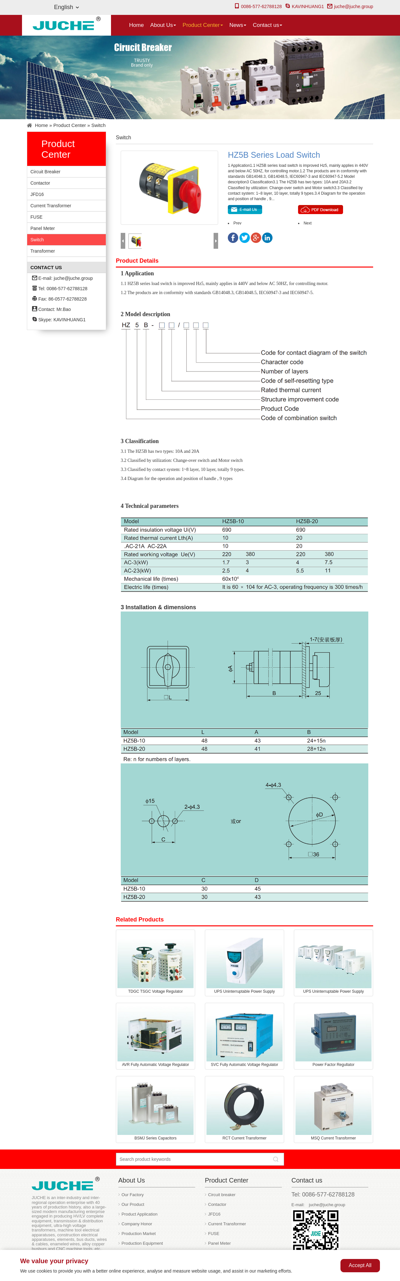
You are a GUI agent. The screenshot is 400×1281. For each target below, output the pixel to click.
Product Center (203, 25)
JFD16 (37, 194)
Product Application (140, 1214)
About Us (163, 25)
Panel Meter (42, 228)
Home (136, 25)
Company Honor (137, 1223)
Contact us (267, 25)
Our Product (133, 1204)
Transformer (42, 251)
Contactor (40, 183)
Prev (237, 223)
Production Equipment (142, 1243)
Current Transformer (50, 205)
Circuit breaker (45, 171)
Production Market (139, 1233)
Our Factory (133, 1194)
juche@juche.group (350, 6)
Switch (98, 125)
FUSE (36, 217)
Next (308, 223)
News (238, 25)
